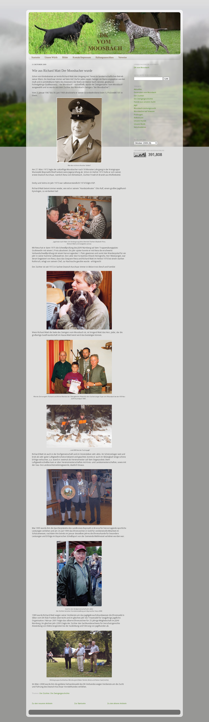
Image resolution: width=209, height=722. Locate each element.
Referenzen (138, 118)
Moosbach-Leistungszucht (145, 108)
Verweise (122, 57)
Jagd (135, 105)
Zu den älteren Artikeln (117, 703)
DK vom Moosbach (141, 68)
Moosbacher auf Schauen (144, 111)
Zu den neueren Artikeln (42, 703)
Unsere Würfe (51, 57)
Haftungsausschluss (104, 57)
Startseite (36, 57)
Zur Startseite (80, 703)
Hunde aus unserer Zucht (144, 102)
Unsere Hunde (140, 121)
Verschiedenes (140, 127)
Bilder (65, 57)
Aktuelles (138, 89)
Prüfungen (138, 115)
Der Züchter (44, 693)
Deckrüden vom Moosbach (145, 92)
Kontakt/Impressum (82, 57)
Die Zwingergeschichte (59, 693)
